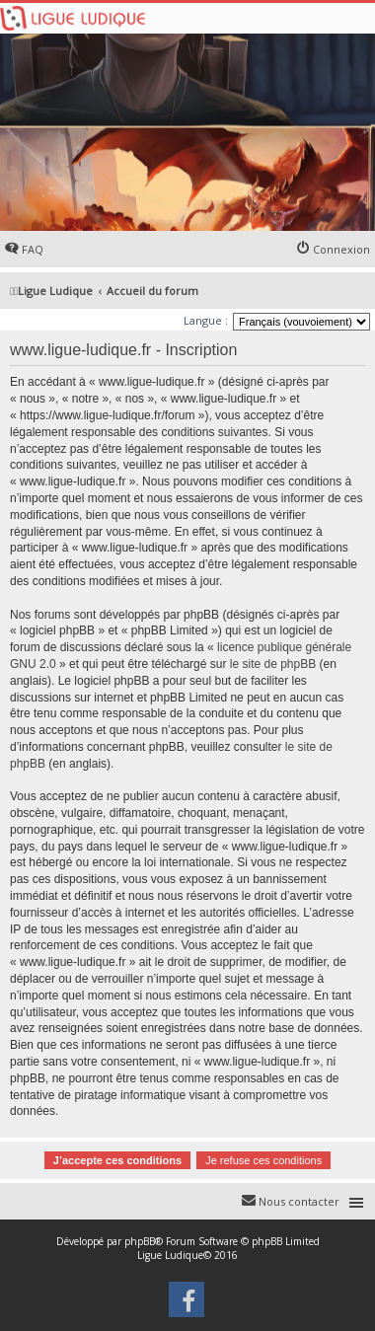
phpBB (139, 1241)
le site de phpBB (273, 664)
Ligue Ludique (170, 1255)
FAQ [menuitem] (32, 249)
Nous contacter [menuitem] (299, 1201)
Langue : (206, 320)
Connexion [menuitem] (341, 249)
